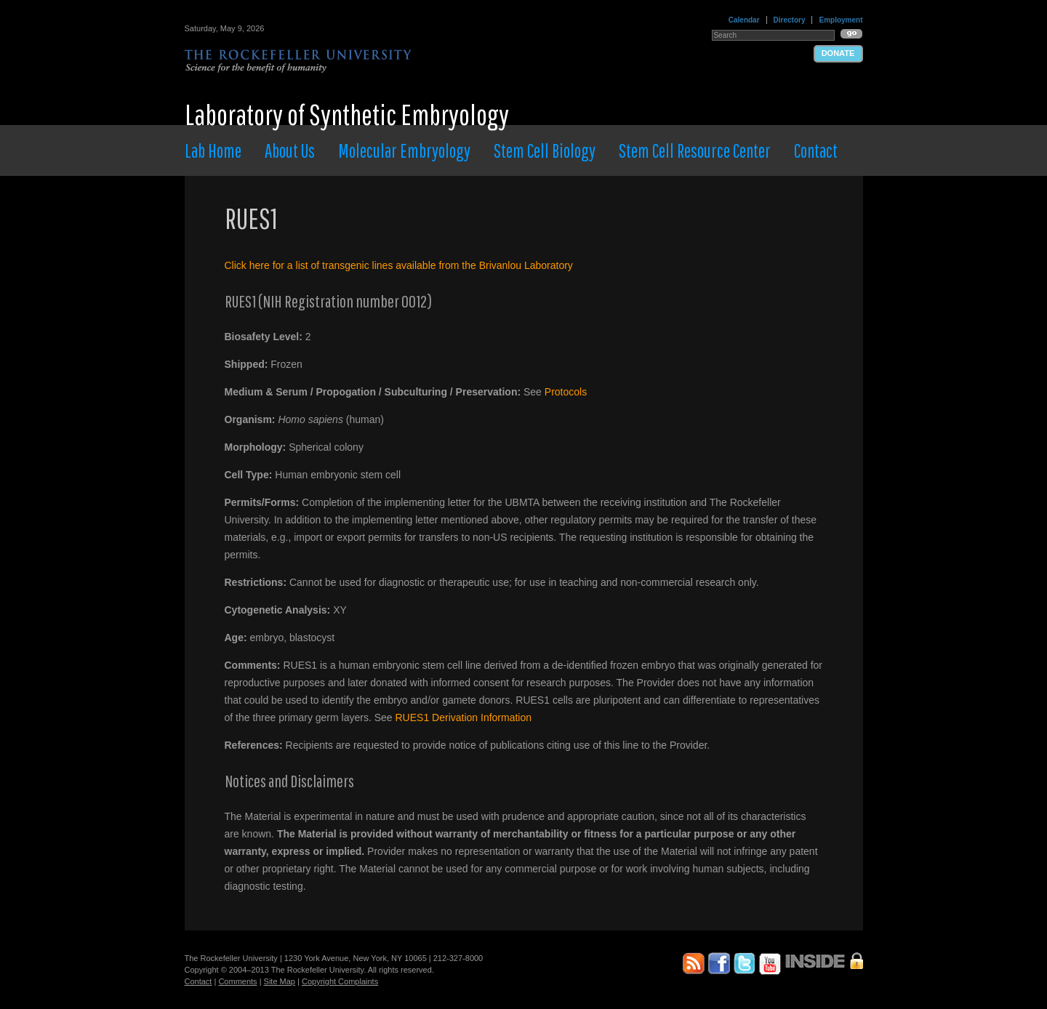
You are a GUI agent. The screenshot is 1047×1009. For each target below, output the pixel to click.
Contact (816, 150)
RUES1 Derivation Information (464, 717)
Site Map (279, 981)
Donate (838, 53)
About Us (290, 150)
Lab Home (213, 150)
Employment (840, 20)
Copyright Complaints (340, 981)
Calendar (744, 20)
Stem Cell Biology (544, 150)
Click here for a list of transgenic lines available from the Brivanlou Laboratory (399, 265)
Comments (237, 981)
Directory (790, 20)
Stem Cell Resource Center (695, 150)
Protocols (566, 392)
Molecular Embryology (404, 150)
